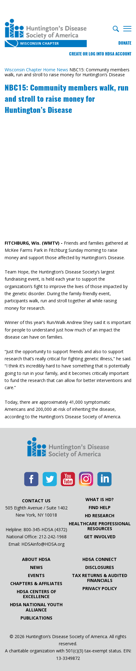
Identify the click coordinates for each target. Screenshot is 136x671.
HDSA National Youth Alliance (36, 607)
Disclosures (99, 567)
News (36, 567)
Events (36, 575)
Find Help (100, 507)
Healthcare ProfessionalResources (100, 526)
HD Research (99, 515)
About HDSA (36, 559)
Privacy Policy (99, 588)
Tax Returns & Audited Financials (99, 578)
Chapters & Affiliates (36, 583)
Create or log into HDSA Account (100, 53)
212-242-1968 (53, 537)
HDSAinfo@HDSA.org (42, 544)
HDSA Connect (99, 559)
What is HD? (100, 499)
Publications (36, 617)
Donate (124, 43)
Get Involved (100, 536)
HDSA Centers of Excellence (36, 594)
